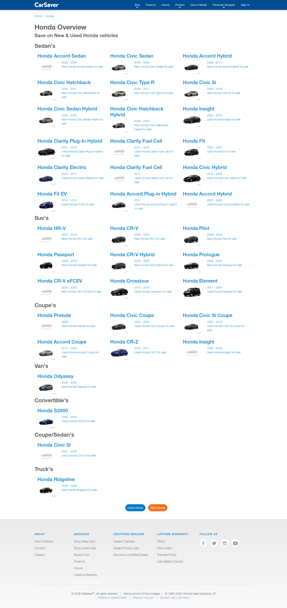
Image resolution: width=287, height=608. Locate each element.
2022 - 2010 (214, 115)
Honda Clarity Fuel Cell (136, 141)
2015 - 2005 (214, 173)
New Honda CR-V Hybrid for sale (153, 265)
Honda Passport (56, 254)
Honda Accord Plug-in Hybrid (143, 194)
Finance (151, 4)
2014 (137, 200)
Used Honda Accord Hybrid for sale (228, 204)
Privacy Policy (144, 597)
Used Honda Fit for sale (221, 151)
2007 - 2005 (214, 200)
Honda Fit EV (52, 194)
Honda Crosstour (129, 281)
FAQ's (161, 541)
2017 (137, 173)
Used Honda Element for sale (224, 291)
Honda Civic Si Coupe (207, 315)
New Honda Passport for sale (79, 265)
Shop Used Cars (85, 548)
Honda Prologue (201, 254)
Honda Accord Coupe (62, 341)
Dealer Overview (124, 541)
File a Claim (164, 548)
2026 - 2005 (141, 62)
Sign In (245, 4)
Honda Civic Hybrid (205, 167)
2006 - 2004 (214, 348)
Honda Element (200, 281)
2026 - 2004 (69, 62)
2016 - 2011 (141, 348)
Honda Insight (198, 108)
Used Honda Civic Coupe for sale (154, 326)
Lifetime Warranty (85, 575)
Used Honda (135, 507)
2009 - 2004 (69, 417)
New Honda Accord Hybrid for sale (227, 66)
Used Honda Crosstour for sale (152, 291)
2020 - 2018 (214, 321)
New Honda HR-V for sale (77, 238)
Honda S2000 (53, 410)
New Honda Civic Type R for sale (153, 93)
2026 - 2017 (69, 88)
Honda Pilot (196, 228)
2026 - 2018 (214, 88)
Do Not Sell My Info (174, 597)
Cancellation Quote (170, 561)
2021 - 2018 (69, 147)
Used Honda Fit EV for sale (78, 204)
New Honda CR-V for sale (149, 238)
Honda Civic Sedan (131, 56)
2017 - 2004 (69, 348)
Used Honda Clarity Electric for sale (83, 178)
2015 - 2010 (141, 287)
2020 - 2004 (141, 321)
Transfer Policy (166, 555)
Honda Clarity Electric (62, 167)
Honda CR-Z (124, 341)
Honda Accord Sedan (62, 56)
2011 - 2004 (214, 287)
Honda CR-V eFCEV (60, 281)
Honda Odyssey (55, 376)
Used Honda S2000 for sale (78, 421)
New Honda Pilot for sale (222, 238)
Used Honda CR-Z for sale (150, 352)
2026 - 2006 (69, 485)
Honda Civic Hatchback (64, 82)
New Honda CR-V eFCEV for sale (81, 291)
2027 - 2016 (69, 234)
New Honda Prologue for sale (224, 265)
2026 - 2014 (214, 62)
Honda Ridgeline (56, 479)
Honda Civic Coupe (132, 315)
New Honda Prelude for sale (78, 326)
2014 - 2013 (69, 200)
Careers (40, 555)
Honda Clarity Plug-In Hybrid (70, 141)
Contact (40, 548)
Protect (179, 4)
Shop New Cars (84, 541)
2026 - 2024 (214, 261)
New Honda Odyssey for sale (79, 386)
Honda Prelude (54, 315)
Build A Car (81, 555)
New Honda (157, 507)
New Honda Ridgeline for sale (79, 489)
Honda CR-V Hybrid (132, 254)
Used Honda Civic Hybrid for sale (227, 178)
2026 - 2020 (141, 261)
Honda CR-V (124, 228)
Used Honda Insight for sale (223, 119)
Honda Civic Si (199, 82)
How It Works (198, 4)
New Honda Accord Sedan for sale (82, 66)
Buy (137, 4)
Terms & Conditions (112, 597)
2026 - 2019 (69, 261)
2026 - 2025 (69, 115)
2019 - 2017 (69, 173)
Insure (166, 4)
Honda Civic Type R (132, 82)
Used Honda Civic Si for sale (79, 455)
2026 (65, 321)
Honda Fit (194, 141)
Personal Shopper (224, 4)
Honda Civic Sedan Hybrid (67, 108)
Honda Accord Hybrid (207, 56)
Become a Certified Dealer (131, 555)
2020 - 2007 (214, 147)
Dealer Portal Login (126, 548)
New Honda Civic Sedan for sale (153, 66)
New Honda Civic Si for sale (223, 93)
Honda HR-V (52, 228)
